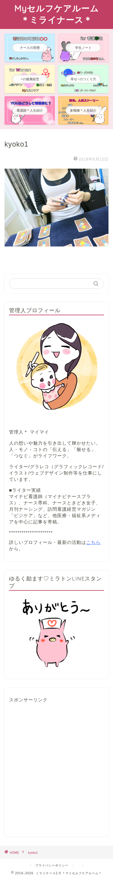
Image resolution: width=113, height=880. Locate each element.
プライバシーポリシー (51, 865)
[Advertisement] (56, 770)
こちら (93, 542)
